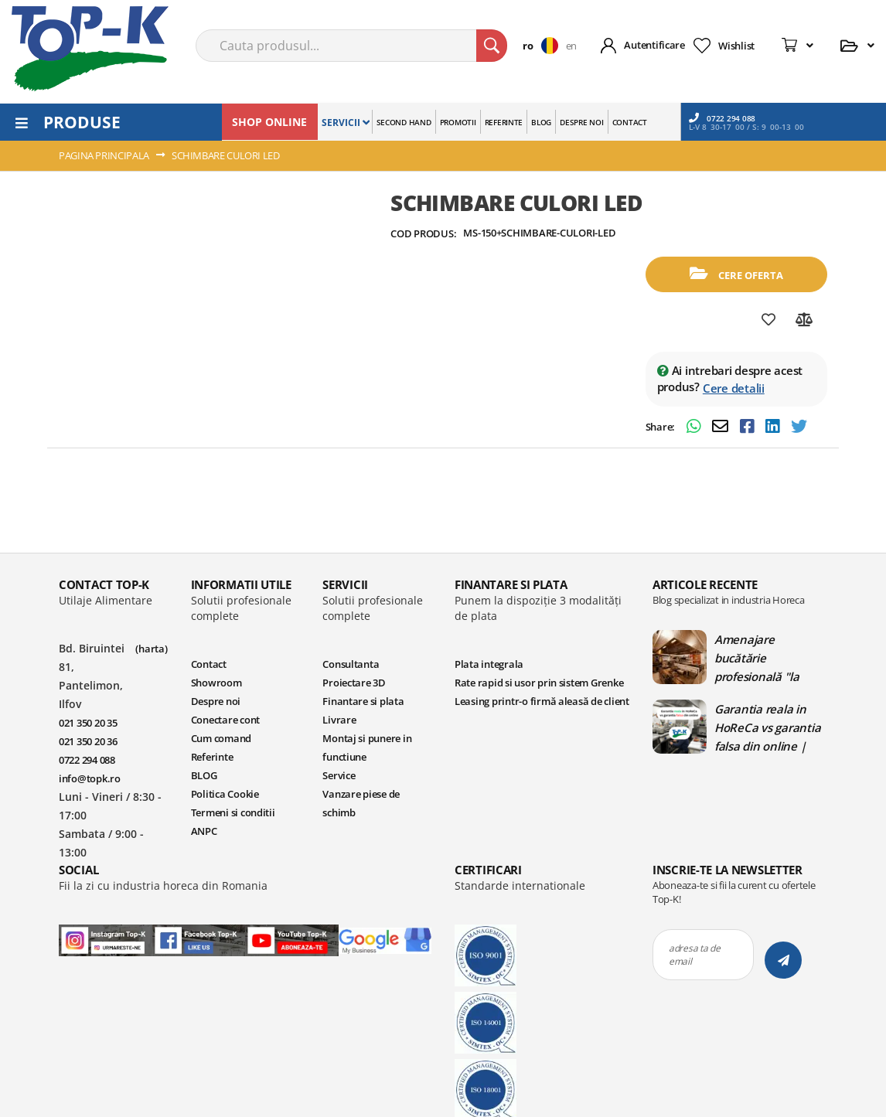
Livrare (339, 720)
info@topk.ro (90, 778)
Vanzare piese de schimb (361, 803)
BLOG (204, 775)
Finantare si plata (363, 701)
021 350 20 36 (88, 741)
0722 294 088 (722, 118)
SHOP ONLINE (269, 121)
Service (338, 775)
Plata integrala (489, 664)
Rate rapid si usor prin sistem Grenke (539, 683)
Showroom (216, 683)
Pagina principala (104, 155)
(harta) (151, 649)
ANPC (204, 831)
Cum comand (221, 738)
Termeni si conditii (233, 812)
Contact (209, 664)
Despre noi (215, 701)
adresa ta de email (695, 955)
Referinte (212, 757)
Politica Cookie (225, 794)
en (571, 46)
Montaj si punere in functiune (366, 747)
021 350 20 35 (88, 723)
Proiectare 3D (354, 683)
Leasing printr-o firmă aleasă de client (542, 701)
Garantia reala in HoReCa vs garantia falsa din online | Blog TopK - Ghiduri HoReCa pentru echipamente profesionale (767, 727)
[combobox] (351, 45)
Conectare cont (225, 720)
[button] (544, 45)
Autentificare (654, 45)
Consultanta (350, 664)
